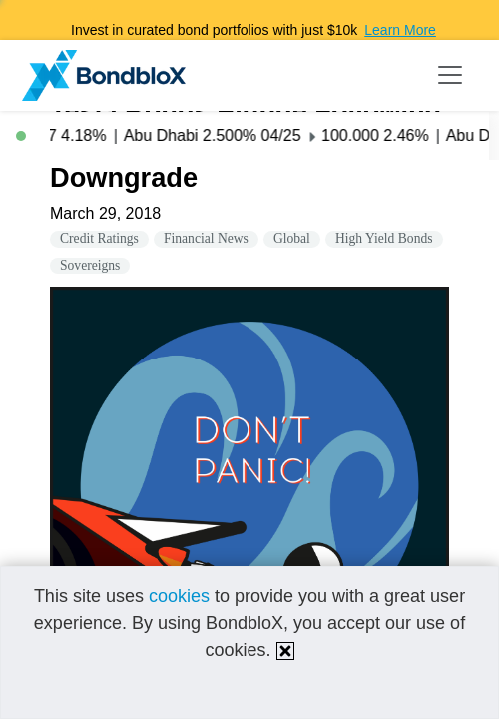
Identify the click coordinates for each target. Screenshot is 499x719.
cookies (179, 596)
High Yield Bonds (384, 238)
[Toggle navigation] (450, 75)
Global (291, 238)
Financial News (206, 238)
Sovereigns (90, 265)
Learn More (400, 30)
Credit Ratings (99, 238)
